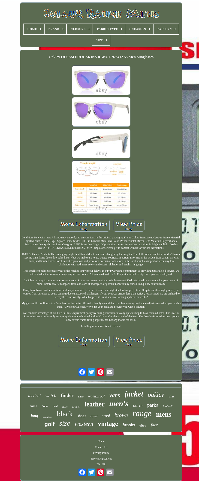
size (64, 423)
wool (106, 416)
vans (114, 395)
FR (104, 464)
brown (121, 415)
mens (164, 414)
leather (94, 404)
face (154, 425)
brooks (129, 424)
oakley (156, 394)
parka (152, 405)
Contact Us (101, 447)
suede (65, 407)
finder (67, 395)
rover (94, 416)
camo (33, 406)
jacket (134, 394)
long (34, 416)
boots (45, 406)
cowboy (76, 406)
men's (118, 403)
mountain (47, 416)
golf (50, 424)
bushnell (167, 406)
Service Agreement (101, 458)
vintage (108, 423)
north (137, 405)
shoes (82, 416)
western (84, 424)
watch (50, 395)
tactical (34, 396)
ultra (142, 425)
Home (101, 441)
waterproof (96, 396)
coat (55, 406)
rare (81, 396)
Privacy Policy (101, 452)
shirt (171, 396)
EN (98, 464)
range (142, 413)
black (65, 414)
